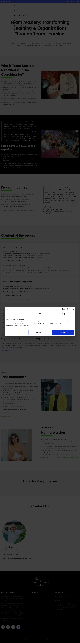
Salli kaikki (63, 332)
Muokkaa (39, 332)
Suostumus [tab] (16, 314)
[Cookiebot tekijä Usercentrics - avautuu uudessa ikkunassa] (63, 309)
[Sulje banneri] (73, 309)
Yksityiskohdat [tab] (40, 314)
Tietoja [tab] (63, 314)
